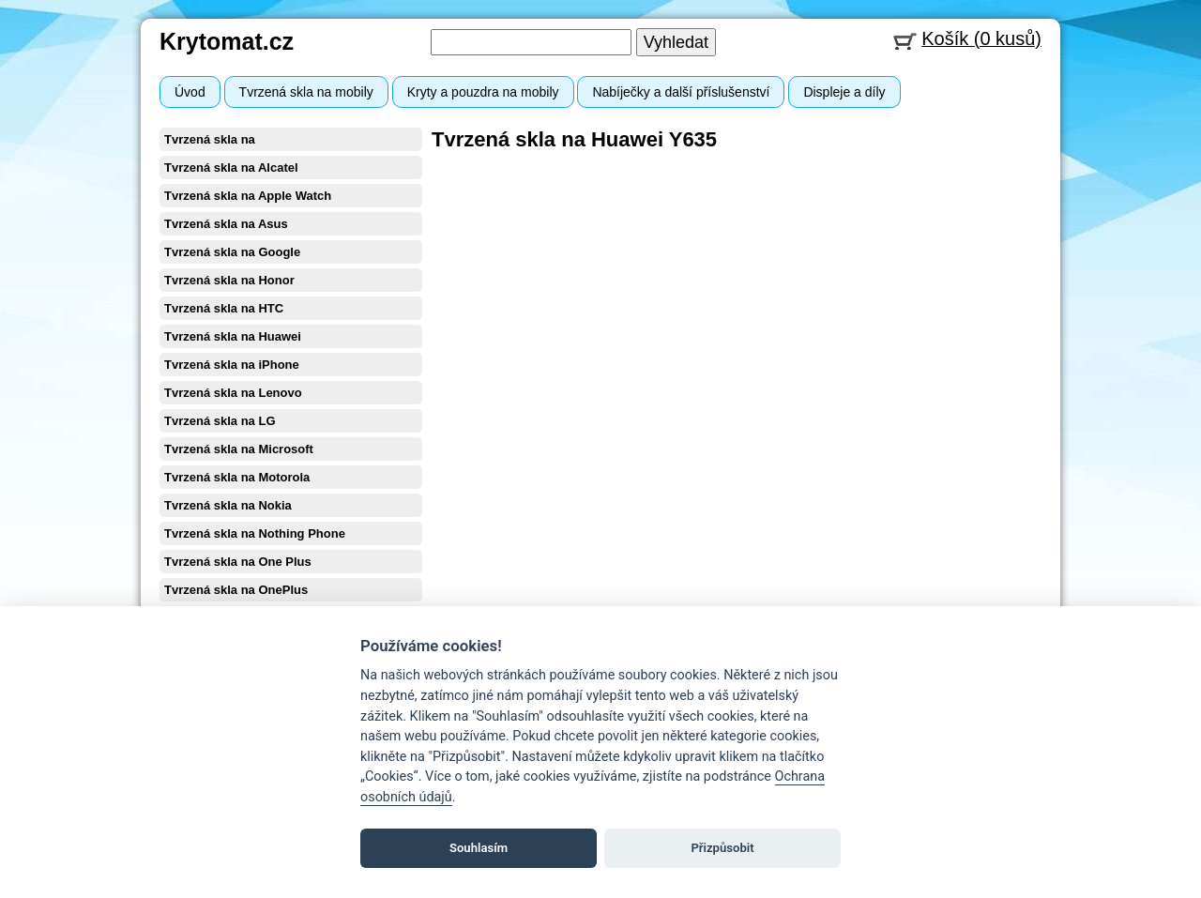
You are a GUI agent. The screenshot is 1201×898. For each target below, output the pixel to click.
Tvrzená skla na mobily (306, 91)
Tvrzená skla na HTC (223, 308)
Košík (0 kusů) (981, 38)
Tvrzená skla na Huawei (232, 336)
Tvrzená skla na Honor (229, 280)
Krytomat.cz (227, 41)
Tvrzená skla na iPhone (231, 365)
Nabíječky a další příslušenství (680, 91)
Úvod (190, 91)
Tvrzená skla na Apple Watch (247, 196)
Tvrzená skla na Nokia (228, 505)
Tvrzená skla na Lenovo (233, 393)
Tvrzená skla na (209, 139)
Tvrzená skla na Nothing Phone (254, 533)
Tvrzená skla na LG (220, 421)
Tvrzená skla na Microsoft (238, 449)
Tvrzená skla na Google (232, 252)
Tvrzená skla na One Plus (238, 562)
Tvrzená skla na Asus (226, 224)
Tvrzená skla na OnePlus (236, 590)
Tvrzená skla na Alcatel (231, 167)
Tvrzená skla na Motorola (237, 477)
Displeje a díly (844, 91)
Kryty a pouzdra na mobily (483, 91)
